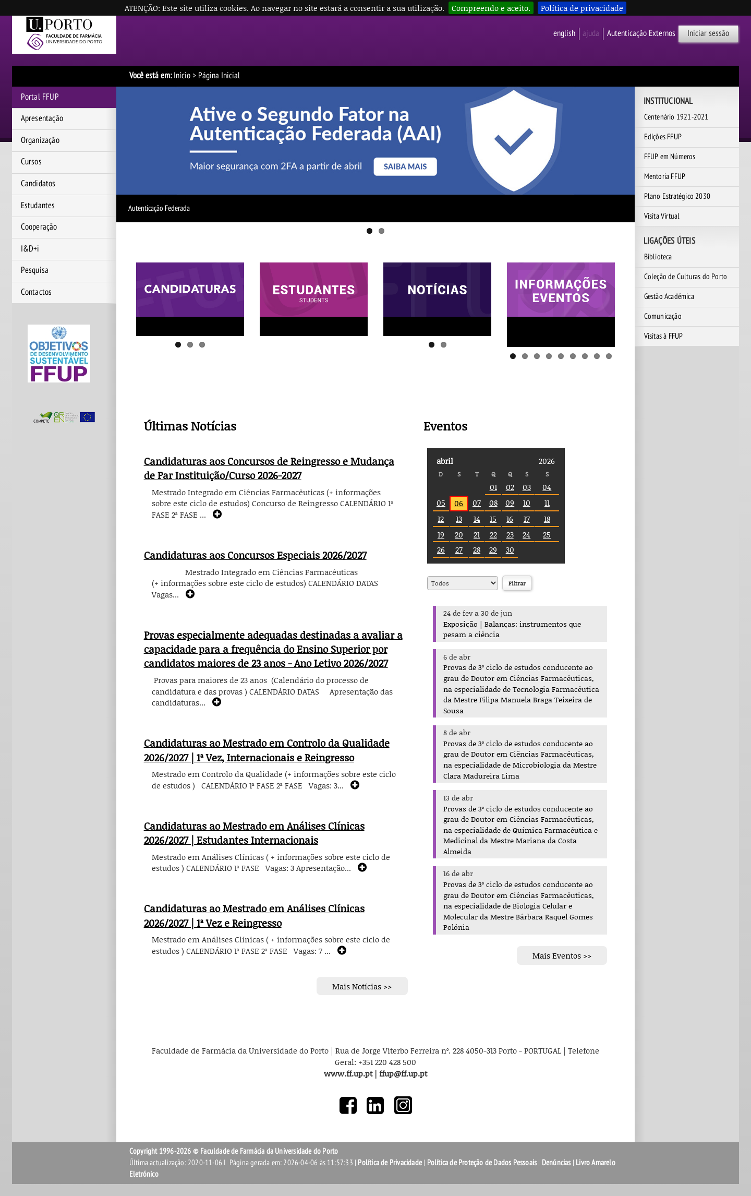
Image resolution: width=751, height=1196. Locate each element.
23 (510, 534)
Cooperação (39, 227)
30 (510, 549)
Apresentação (42, 118)
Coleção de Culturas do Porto (686, 276)
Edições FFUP (663, 136)
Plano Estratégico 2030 (677, 196)
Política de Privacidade (390, 1162)
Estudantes (38, 205)
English (564, 33)
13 (459, 518)
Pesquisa (35, 270)
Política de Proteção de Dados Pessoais (482, 1162)
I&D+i (30, 249)
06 (458, 503)
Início (182, 75)
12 (441, 518)
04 (546, 487)
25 (547, 534)
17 (527, 518)
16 (509, 518)
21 (477, 534)
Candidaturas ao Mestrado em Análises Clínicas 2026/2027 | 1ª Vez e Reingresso (254, 915)
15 (493, 518)
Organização (40, 140)
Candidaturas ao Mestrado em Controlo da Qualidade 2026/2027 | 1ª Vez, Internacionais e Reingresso (267, 750)
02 (510, 487)
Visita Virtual (662, 216)
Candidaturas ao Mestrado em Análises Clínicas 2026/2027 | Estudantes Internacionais (254, 833)
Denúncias (556, 1162)
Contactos (36, 292)
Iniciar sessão (708, 33)
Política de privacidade (582, 8)
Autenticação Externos (641, 33)
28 (476, 549)
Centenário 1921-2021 (676, 117)
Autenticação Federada (159, 208)
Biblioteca (658, 256)
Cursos (31, 162)
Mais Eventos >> (561, 955)
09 (509, 502)
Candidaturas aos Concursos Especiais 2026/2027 (255, 555)
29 (493, 549)
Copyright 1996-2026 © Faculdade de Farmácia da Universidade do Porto (233, 1151)
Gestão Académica (669, 296)
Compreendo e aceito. (491, 8)
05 (441, 502)
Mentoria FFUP (665, 176)
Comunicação (663, 316)
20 (459, 534)
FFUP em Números (670, 156)
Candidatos (38, 183)
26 (441, 549)
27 (459, 549)
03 (527, 487)
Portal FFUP (40, 97)
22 (493, 534)
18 (547, 518)
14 (477, 518)
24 (526, 534)
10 (526, 502)
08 (493, 502)
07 (477, 502)
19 (441, 534)
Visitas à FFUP (663, 336)
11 (547, 502)
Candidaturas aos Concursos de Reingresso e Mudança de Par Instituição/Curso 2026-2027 (269, 468)
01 (493, 487)
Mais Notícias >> (362, 985)
